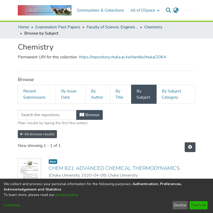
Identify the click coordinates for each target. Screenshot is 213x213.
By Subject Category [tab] (171, 94)
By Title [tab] (119, 94)
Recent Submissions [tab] (34, 94)
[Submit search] (168, 10)
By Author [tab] (97, 94)
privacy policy (66, 194)
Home (23, 27)
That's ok (198, 205)
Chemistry (153, 27)
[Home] (45, 10)
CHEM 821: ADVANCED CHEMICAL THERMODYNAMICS (114, 168)
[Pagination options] (190, 147)
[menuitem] (144, 10)
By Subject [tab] (143, 94)
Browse (89, 115)
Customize (12, 205)
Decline (180, 205)
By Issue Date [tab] (68, 94)
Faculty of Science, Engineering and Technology (112, 27)
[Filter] (47, 115)
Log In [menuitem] (186, 10)
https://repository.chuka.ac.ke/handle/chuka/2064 (122, 57)
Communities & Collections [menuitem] (100, 10)
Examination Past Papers (57, 27)
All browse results (37, 134)
